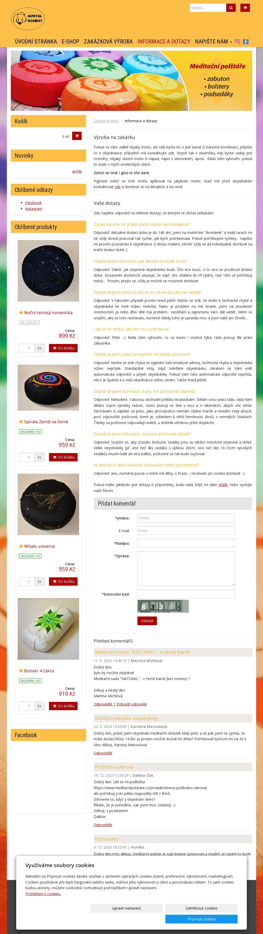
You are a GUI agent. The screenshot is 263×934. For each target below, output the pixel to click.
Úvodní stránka (36, 41)
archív (77, 171)
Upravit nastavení (133, 919)
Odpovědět (103, 704)
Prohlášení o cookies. (43, 904)
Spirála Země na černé (46, 422)
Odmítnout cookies (176, 919)
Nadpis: (122, 543)
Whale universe (39, 546)
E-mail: (124, 530)
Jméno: (122, 518)
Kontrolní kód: (116, 594)
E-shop (70, 41)
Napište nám (213, 41)
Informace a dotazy (163, 41)
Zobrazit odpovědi (131, 704)
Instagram (237, 41)
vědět (223, 484)
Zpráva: (122, 555)
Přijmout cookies (218, 919)
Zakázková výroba (108, 41)
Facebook (245, 41)
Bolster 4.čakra (39, 671)
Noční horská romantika (48, 312)
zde (118, 186)
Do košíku (63, 348)
